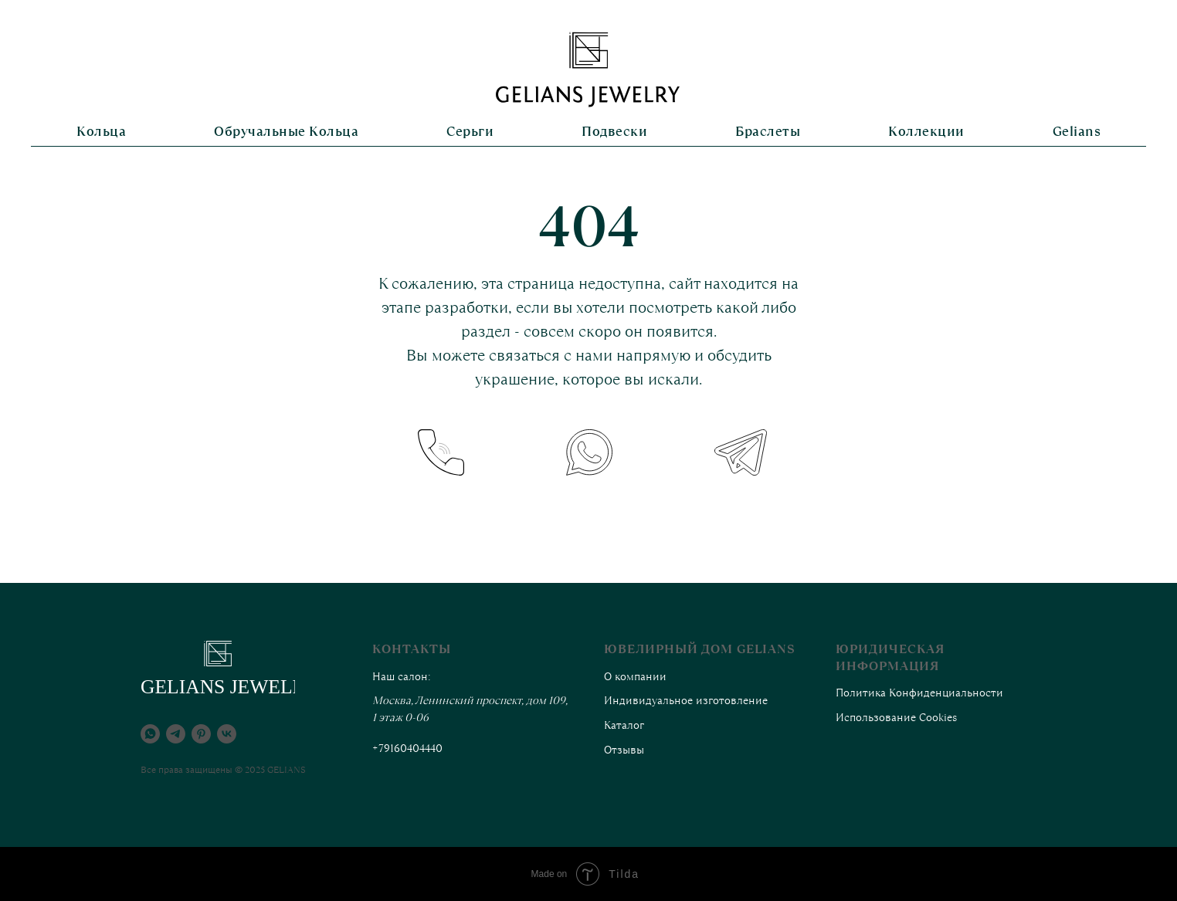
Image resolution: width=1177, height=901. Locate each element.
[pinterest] (201, 733)
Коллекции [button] (926, 131)
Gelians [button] (1077, 131)
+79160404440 (407, 748)
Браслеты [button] (767, 131)
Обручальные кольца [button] (286, 131)
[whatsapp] (150, 733)
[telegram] (175, 733)
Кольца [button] (101, 131)
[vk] (226, 733)
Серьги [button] (470, 131)
